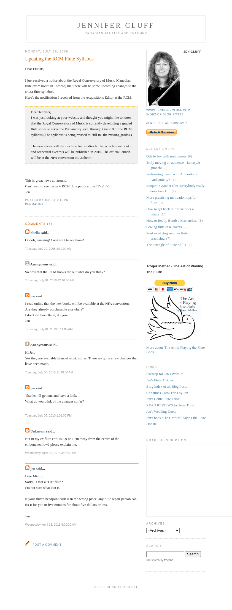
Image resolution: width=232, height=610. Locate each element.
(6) (190, 244)
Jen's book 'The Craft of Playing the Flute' (176, 418)
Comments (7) (38, 223)
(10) (164, 214)
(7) (168, 238)
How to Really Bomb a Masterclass (171, 220)
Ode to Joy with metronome (166, 156)
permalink (34, 204)
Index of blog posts (165, 114)
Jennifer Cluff (116, 25)
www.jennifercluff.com (168, 110)
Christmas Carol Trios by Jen (167, 393)
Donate (151, 424)
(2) (165, 168)
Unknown (37, 431)
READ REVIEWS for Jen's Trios (170, 405)
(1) (174, 179)
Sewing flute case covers (164, 227)
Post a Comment (47, 544)
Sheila (35, 233)
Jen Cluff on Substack (167, 122)
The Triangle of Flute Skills (166, 245)
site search (153, 560)
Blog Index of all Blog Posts (166, 386)
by (166, 560)
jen (32, 296)
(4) (174, 191)
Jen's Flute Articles (159, 380)
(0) (190, 156)
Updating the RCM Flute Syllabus (59, 59)
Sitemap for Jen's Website (164, 374)
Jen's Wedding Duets (161, 411)
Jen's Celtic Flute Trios (162, 399)
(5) (201, 220)
